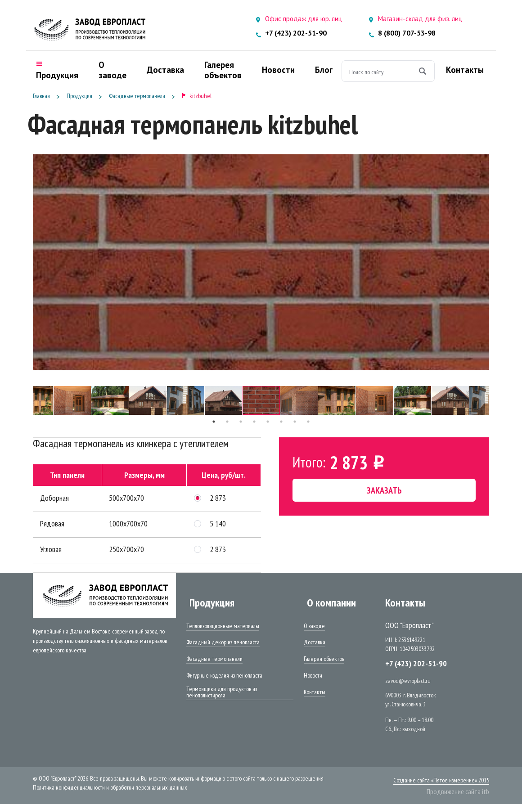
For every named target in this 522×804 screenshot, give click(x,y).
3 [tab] (240, 421)
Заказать (384, 490)
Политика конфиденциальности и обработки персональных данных (110, 787)
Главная (41, 96)
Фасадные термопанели (137, 96)
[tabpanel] (261, 400)
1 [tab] (213, 421)
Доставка (314, 642)
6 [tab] (281, 421)
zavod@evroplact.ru (408, 681)
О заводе (314, 626)
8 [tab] (308, 421)
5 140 (218, 523)
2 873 (218, 498)
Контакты (314, 692)
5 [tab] (267, 421)
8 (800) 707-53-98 (407, 32)
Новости (313, 675)
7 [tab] (294, 421)
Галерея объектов (324, 659)
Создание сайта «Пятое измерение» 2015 (441, 780)
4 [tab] (254, 421)
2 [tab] (227, 421)
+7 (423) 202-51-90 (296, 32)
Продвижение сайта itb (458, 791)
